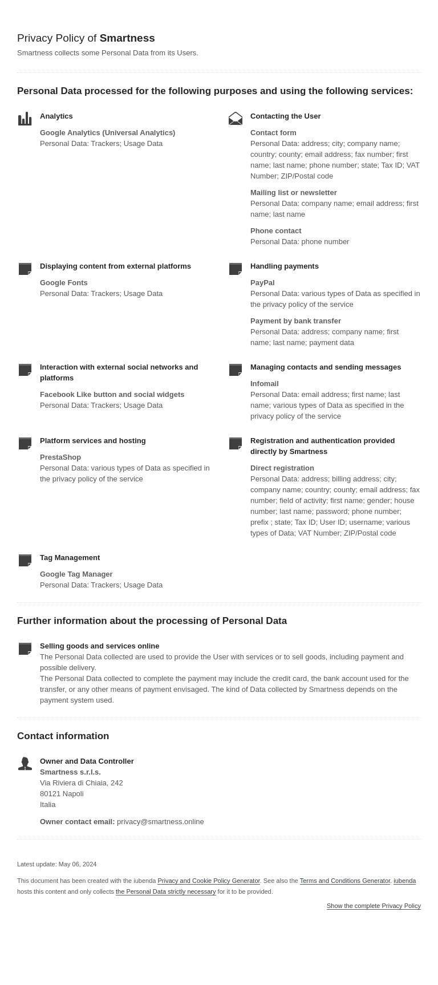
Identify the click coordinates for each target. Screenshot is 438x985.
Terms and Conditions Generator (345, 880)
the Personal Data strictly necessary (166, 891)
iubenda (405, 880)
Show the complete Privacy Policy (374, 906)
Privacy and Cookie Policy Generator (208, 880)
